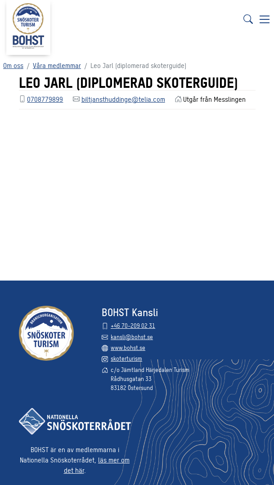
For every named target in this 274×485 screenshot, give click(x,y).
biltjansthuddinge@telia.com (123, 99)
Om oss (13, 65)
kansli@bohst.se (132, 336)
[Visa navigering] (264, 19)
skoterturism (126, 358)
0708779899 (45, 99)
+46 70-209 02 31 (133, 325)
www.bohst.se (128, 347)
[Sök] (248, 19)
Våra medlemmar (57, 65)
